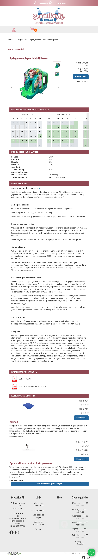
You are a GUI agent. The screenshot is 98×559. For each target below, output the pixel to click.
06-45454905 (17, 513)
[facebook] (12, 535)
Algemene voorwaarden (38, 504)
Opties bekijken (82, 81)
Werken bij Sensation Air (38, 523)
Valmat (13, 421)
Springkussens (21, 40)
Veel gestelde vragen (38, 516)
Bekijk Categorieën (48, 49)
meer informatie (16, 436)
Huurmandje (81, 76)
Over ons (38, 529)
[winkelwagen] (32, 31)
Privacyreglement (38, 510)
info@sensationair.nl (17, 517)
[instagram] (18, 535)
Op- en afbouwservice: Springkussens (30, 463)
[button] (12, 87)
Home (10, 40)
